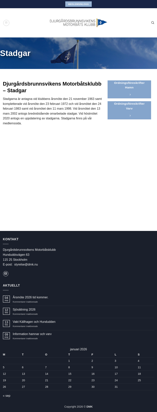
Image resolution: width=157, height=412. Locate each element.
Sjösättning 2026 (24, 309)
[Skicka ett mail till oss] (5, 273)
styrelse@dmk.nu (26, 264)
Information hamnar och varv (32, 334)
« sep (6, 395)
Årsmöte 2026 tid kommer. (30, 297)
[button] (6, 23)
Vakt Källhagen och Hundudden (34, 321)
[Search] (152, 22)
